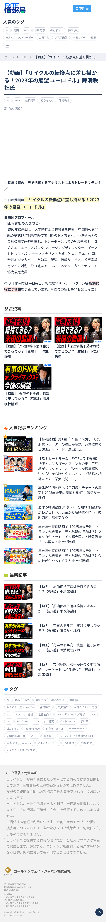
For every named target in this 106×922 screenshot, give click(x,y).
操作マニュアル (55, 728)
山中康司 (49, 721)
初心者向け (56, 30)
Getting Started (16, 735)
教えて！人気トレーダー (19, 37)
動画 (16, 30)
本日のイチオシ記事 (84, 37)
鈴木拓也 (12, 742)
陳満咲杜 (73, 30)
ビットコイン (67, 721)
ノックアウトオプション (21, 750)
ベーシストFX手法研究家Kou (76, 735)
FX (7, 30)
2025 (36, 721)
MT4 (26, 30)
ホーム (9, 56)
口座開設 (82, 8)
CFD (9, 721)
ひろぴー (49, 735)
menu (98, 8)
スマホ (34, 735)
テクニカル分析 (24, 714)
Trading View (32, 728)
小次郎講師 (61, 37)
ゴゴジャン (13, 728)
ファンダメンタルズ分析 (71, 714)
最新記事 (40, 30)
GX (7, 44)
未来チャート (76, 728)
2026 (93, 714)
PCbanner (70, 742)
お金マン (27, 742)
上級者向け (44, 714)
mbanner (86, 742)
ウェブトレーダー (48, 742)
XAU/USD (22, 721)
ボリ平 (84, 721)
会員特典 (44, 37)
